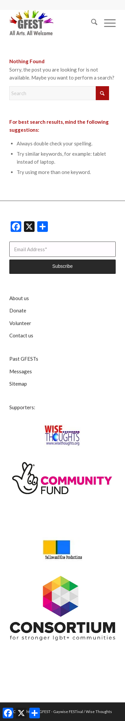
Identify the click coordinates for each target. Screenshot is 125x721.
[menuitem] (90, 23)
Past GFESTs (23, 359)
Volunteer (20, 323)
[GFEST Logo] (51, 23)
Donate (17, 310)
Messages (20, 371)
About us (19, 298)
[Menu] (106, 23)
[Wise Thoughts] (62, 435)
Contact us (21, 335)
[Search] (90, 23)
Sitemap (18, 384)
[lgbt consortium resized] (62, 608)
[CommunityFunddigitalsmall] (62, 479)
